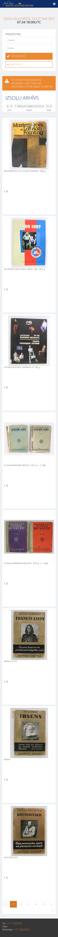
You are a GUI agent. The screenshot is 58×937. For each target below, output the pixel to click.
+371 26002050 (14, 923)
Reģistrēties (15, 64)
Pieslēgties (16, 56)
